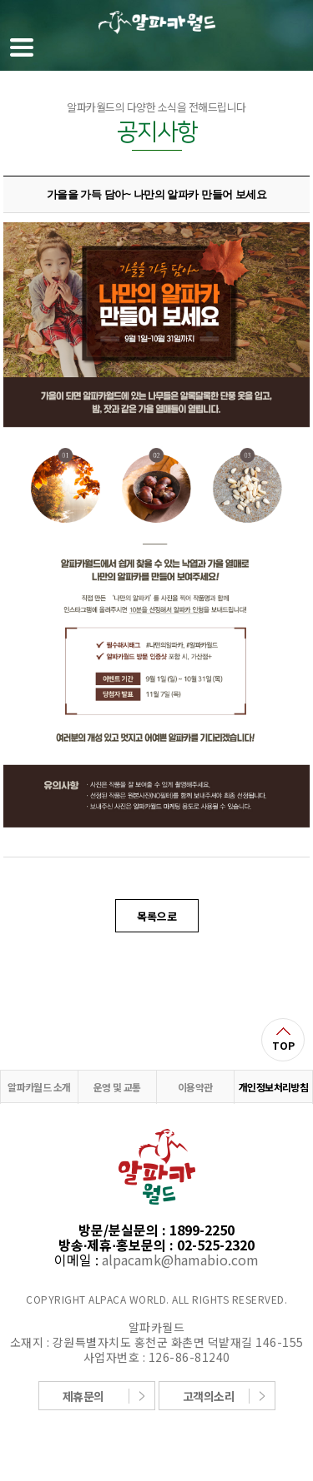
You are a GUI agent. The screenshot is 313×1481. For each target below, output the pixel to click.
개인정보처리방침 (273, 1087)
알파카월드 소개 (39, 1087)
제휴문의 (83, 1396)
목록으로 (157, 916)
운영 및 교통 (117, 1087)
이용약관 (195, 1087)
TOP (283, 1045)
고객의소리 (209, 1396)
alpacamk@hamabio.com (180, 1260)
